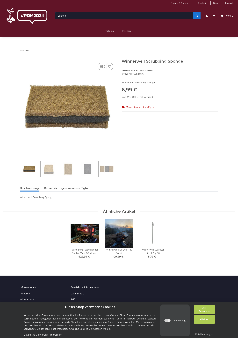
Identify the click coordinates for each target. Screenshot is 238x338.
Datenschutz (77, 293)
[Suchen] (124, 15)
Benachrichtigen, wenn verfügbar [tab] (67, 188)
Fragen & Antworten (181, 3)
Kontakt (228, 3)
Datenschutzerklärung (36, 334)
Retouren (25, 293)
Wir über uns (27, 299)
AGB (73, 299)
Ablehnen (204, 319)
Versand (148, 97)
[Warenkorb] (226, 15)
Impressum (56, 334)
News (216, 3)
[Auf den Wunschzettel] (109, 66)
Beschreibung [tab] (29, 188)
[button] (206, 15)
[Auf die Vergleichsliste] (101, 66)
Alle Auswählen (204, 309)
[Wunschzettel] (214, 15)
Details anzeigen (204, 334)
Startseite (203, 3)
